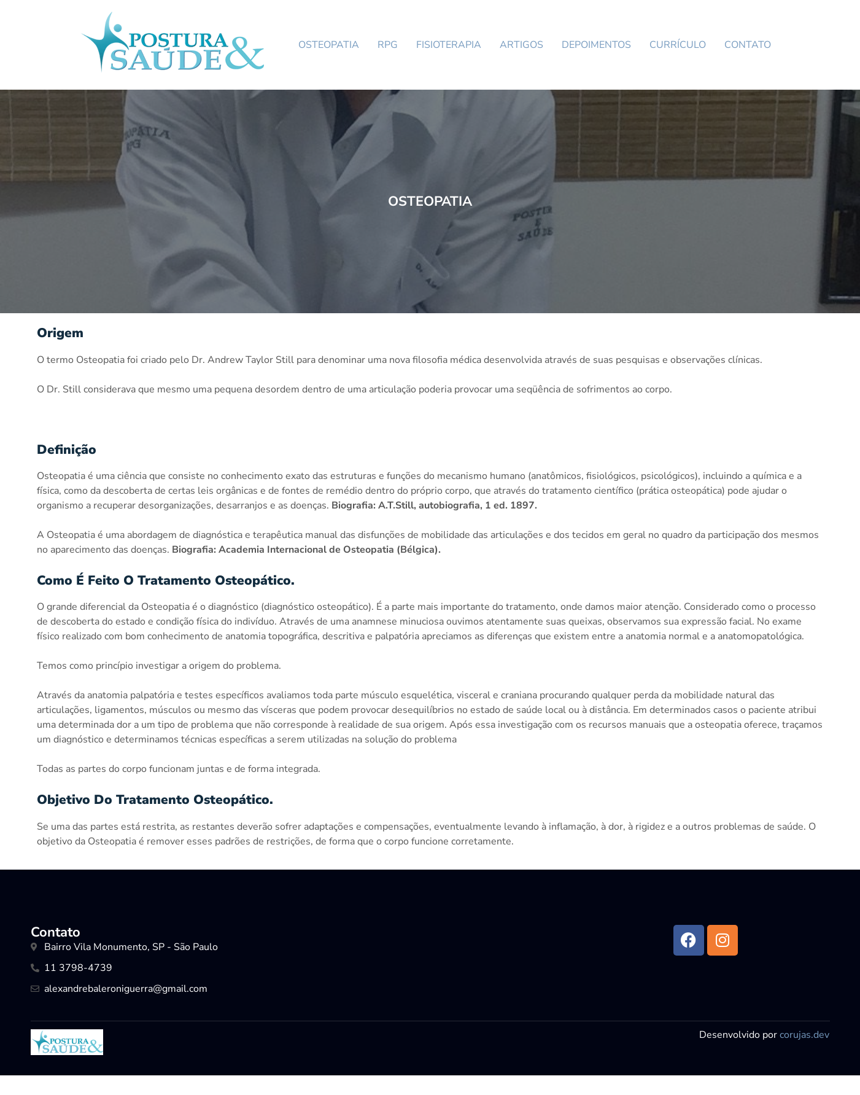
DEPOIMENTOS (596, 45)
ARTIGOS (521, 45)
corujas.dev (804, 1035)
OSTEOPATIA (328, 45)
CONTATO (747, 45)
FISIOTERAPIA (448, 45)
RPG (388, 45)
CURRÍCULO (677, 45)
